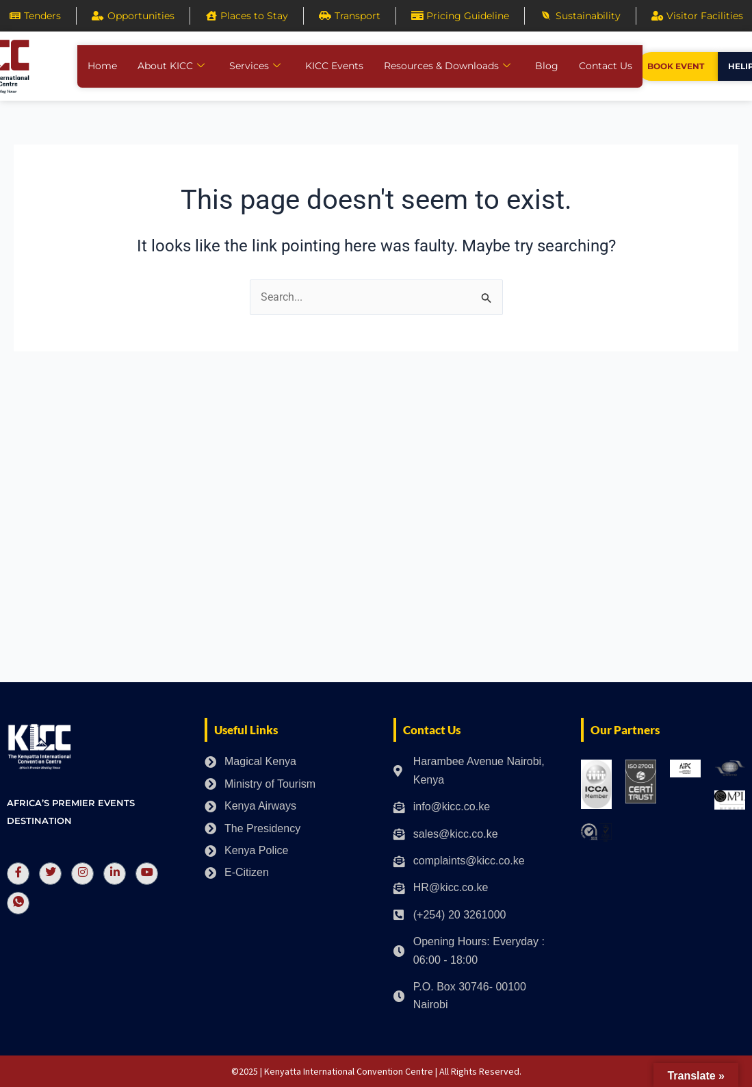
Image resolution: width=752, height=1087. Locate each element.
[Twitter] (50, 873)
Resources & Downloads (447, 66)
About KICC (171, 66)
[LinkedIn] (114, 873)
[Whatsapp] (18, 903)
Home (102, 66)
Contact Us (605, 66)
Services (255, 66)
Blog (546, 66)
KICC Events (334, 66)
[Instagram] (82, 873)
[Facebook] (18, 873)
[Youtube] (146, 873)
